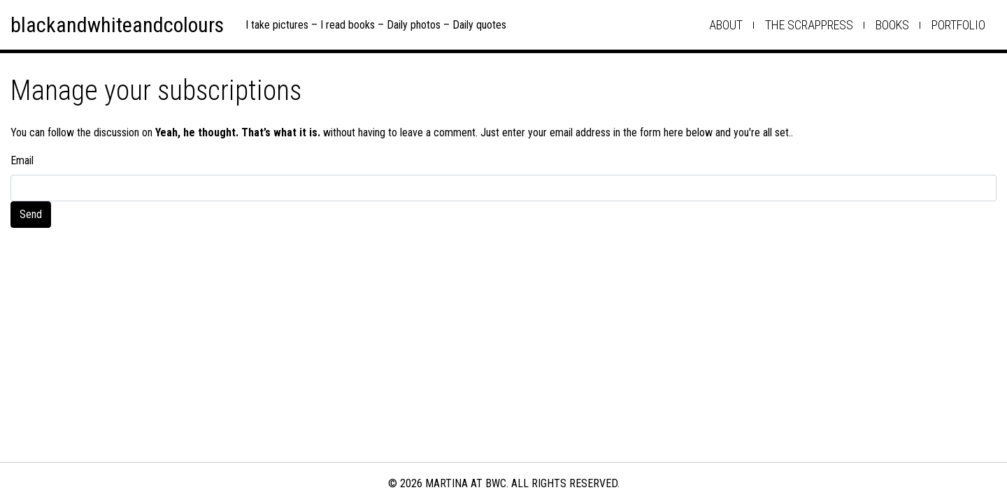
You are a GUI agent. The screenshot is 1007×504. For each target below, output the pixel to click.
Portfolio (958, 24)
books (892, 24)
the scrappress (809, 24)
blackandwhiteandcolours (117, 25)
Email (22, 160)
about (726, 24)
